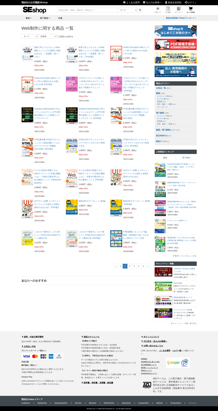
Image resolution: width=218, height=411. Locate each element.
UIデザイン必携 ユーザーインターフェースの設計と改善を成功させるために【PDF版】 (47, 204)
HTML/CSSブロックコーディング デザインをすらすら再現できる (92, 142)
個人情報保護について (148, 365)
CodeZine (25, 403)
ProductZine (175, 403)
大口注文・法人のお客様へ (154, 341)
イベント (193, 403)
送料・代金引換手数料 (32, 337)
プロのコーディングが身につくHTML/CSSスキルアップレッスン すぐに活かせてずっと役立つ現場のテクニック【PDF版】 (136, 84)
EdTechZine (109, 403)
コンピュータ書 (164, 96)
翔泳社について (146, 370)
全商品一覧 (161, 88)
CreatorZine (143, 403)
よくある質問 (131, 2)
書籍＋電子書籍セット (166, 130)
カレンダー (162, 107)
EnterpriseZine (61, 403)
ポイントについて (150, 337)
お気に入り (158, 10)
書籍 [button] (28, 18)
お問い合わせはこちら (152, 346)
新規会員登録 (173, 2)
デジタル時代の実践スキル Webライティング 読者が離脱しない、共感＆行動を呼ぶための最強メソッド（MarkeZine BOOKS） (47, 176)
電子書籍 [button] (44, 18)
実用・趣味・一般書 (166, 104)
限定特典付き (162, 135)
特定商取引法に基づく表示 (150, 362)
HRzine (159, 403)
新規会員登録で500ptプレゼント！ (181, 18)
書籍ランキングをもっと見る (185, 256)
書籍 (158, 93)
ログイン (191, 2)
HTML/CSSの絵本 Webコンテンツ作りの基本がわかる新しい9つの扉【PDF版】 (47, 81)
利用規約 (144, 359)
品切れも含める (65, 36)
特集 (60, 18)
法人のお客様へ (152, 2)
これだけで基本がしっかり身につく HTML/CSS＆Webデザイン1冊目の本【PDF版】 (92, 235)
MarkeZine (42, 403)
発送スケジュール (90, 337)
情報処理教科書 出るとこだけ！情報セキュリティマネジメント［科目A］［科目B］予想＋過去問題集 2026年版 (181, 204)
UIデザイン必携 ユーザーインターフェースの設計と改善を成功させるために (136, 173)
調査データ (161, 141)
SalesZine (126, 403)
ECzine (78, 403)
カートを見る (190, 10)
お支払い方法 (28, 346)
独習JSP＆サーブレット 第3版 (92, 201)
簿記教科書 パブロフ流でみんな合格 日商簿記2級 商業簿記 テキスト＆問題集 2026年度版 (181, 240)
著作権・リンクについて (149, 367)
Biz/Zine (92, 403)
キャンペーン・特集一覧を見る (184, 323)
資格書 (161, 101)
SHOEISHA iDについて (149, 373)
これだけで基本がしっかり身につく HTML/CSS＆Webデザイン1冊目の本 (47, 235)
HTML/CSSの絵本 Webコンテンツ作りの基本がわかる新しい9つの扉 (136, 50)
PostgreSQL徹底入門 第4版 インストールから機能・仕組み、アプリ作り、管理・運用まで (181, 167)
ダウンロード (178, 10)
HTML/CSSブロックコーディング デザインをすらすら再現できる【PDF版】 (136, 142)
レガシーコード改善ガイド (177, 221)
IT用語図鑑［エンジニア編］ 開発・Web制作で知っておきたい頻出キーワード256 (136, 235)
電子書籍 (160, 113)
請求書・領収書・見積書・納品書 (97, 383)
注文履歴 (168, 10)
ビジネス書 (163, 99)
